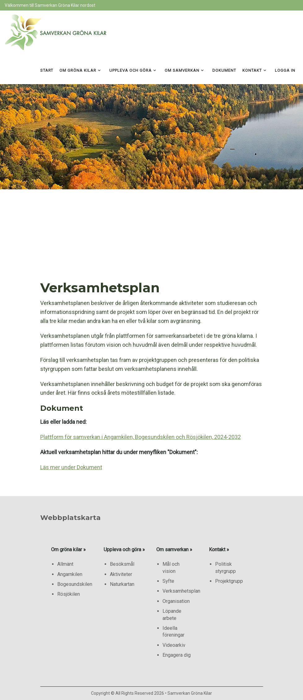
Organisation (176, 601)
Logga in (285, 70)
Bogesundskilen (74, 584)
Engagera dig (176, 655)
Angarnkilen (69, 574)
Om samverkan (182, 70)
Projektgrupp (229, 581)
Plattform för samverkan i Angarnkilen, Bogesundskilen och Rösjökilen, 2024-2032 (140, 437)
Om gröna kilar (77, 70)
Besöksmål (122, 564)
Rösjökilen (68, 594)
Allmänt (65, 564)
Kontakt (252, 70)
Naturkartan (122, 584)
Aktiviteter (121, 574)
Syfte (168, 581)
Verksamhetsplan (181, 591)
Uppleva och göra (130, 70)
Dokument (224, 70)
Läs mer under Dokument (71, 467)
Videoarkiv (173, 645)
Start (46, 70)
